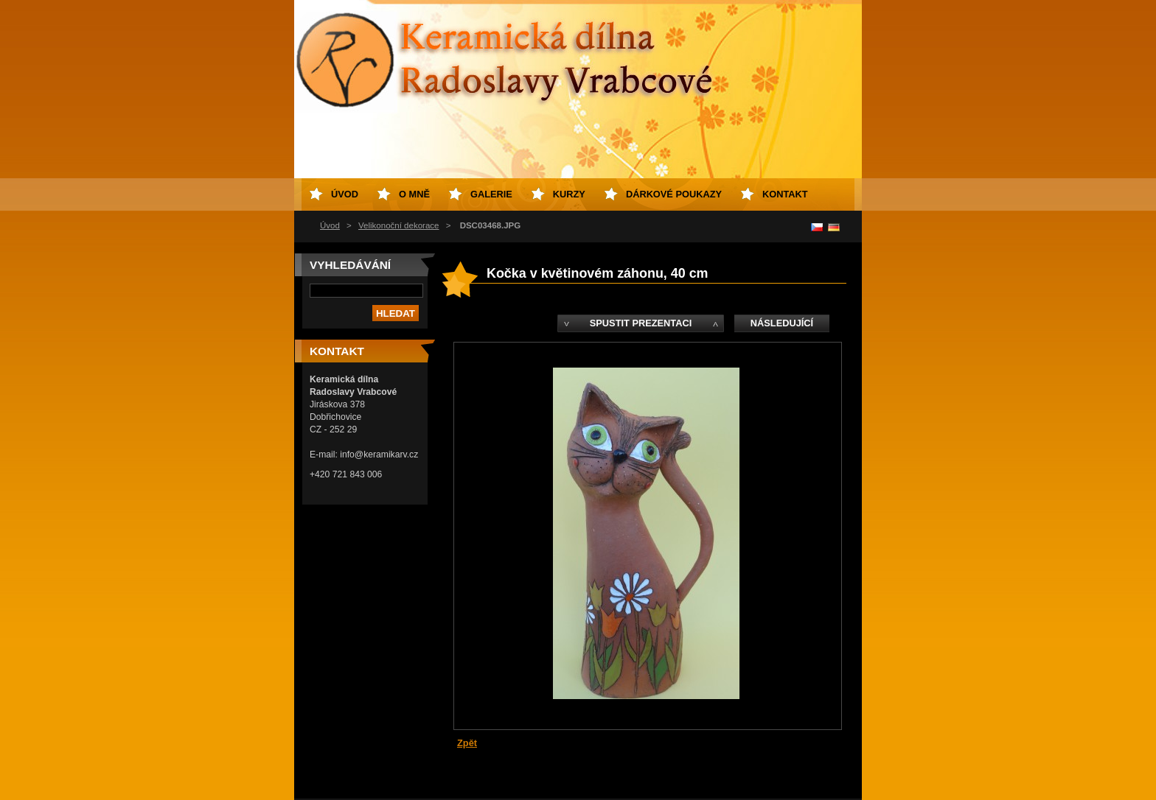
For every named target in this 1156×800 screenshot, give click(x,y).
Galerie (491, 194)
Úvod (330, 225)
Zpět (467, 742)
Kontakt (785, 194)
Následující (782, 323)
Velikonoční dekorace (398, 225)
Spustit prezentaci (641, 323)
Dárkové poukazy (674, 194)
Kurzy (569, 194)
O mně (414, 194)
